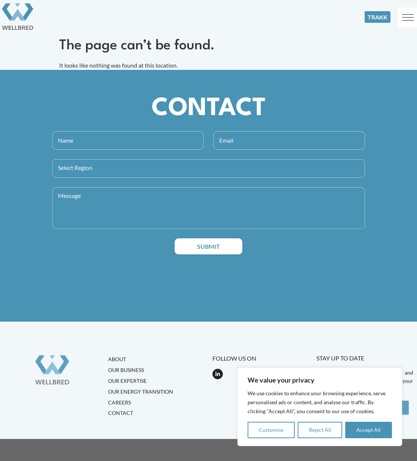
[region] (319, 407)
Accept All (368, 430)
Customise (271, 430)
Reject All (320, 430)
